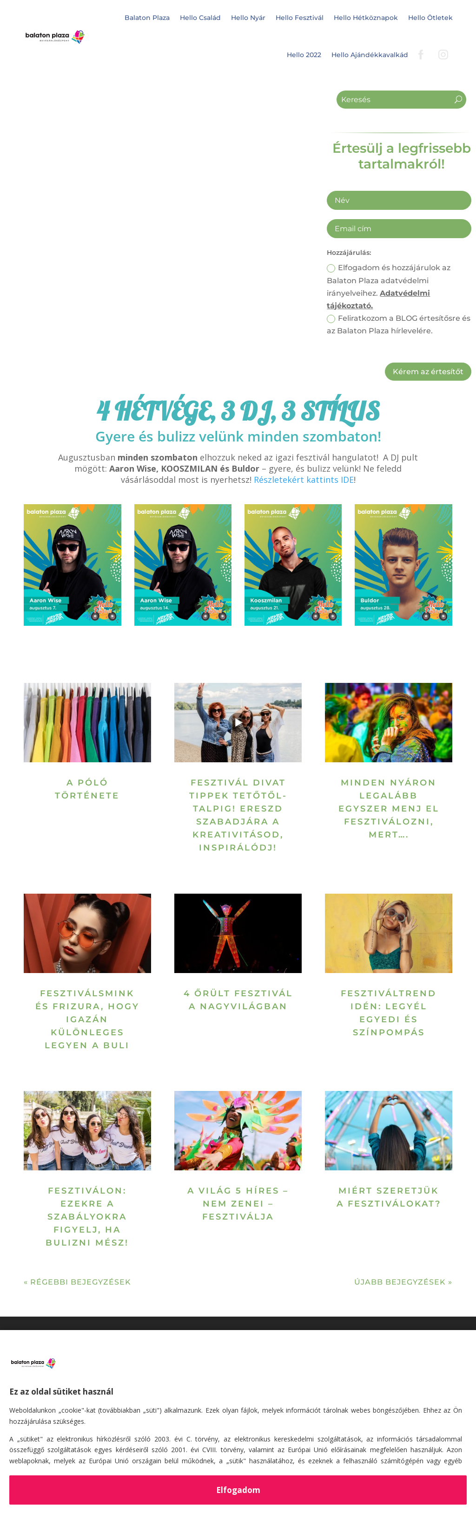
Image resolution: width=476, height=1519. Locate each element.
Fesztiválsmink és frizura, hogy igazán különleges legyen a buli (87, 1019)
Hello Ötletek (430, 17)
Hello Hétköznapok (366, 17)
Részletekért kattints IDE (304, 479)
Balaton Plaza (147, 17)
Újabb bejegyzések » (403, 1282)
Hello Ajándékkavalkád (369, 55)
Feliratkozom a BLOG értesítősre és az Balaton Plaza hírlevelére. (398, 324)
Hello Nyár (248, 17)
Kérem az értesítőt (428, 371)
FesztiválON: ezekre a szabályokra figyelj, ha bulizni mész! (87, 1217)
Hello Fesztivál (300, 17)
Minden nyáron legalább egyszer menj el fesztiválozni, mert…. (388, 809)
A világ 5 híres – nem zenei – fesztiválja (238, 1204)
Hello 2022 (304, 55)
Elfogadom (238, 1490)
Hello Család (200, 17)
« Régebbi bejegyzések (77, 1282)
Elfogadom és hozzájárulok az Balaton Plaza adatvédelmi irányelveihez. (388, 286)
